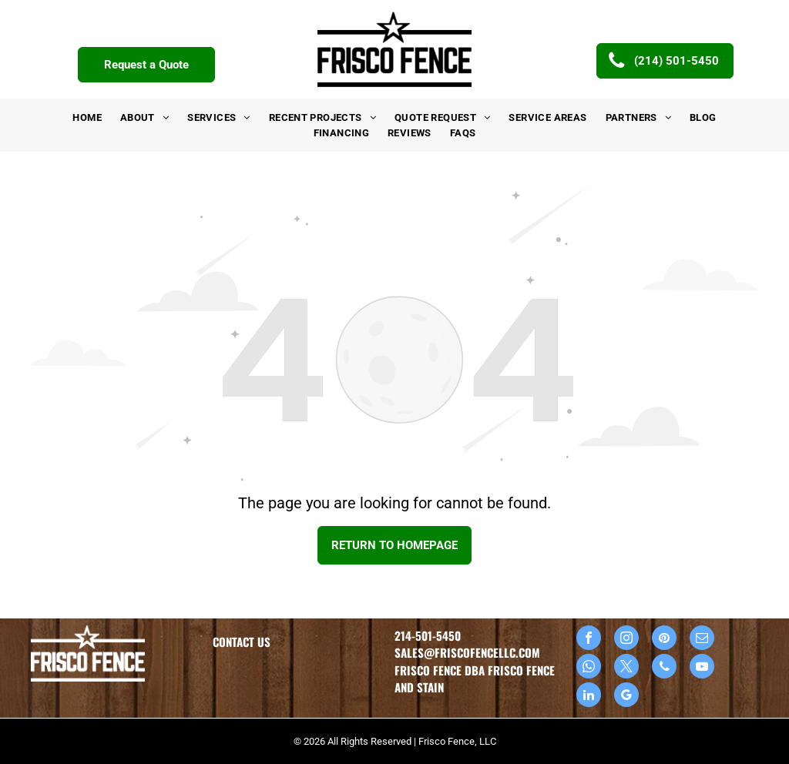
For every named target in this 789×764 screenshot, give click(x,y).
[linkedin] (588, 696)
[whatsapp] (588, 668)
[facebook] (588, 639)
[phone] (664, 668)
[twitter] (626, 668)
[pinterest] (664, 639)
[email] (702, 639)
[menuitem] (87, 118)
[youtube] (702, 668)
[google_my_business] (626, 696)
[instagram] (626, 639)
